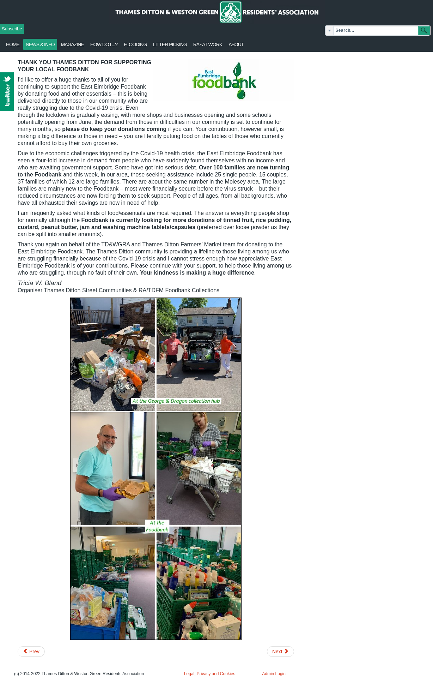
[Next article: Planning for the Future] (280, 651)
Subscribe (12, 28)
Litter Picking (170, 44)
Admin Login (274, 673)
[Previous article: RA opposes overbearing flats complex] (31, 651)
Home (12, 44)
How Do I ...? (103, 44)
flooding (135, 44)
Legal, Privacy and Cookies (209, 673)
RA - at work (207, 44)
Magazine (72, 44)
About (236, 44)
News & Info (40, 44)
